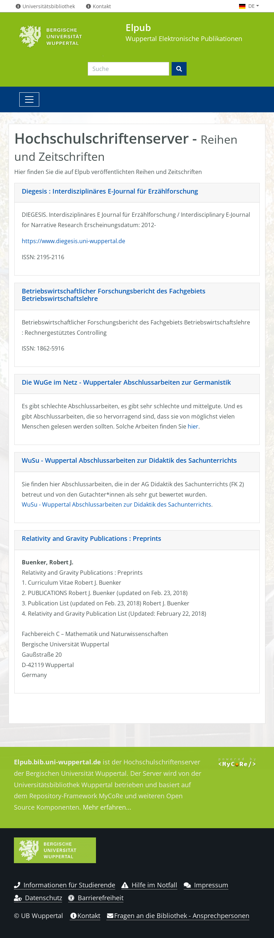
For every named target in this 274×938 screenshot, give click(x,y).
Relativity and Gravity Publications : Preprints (91, 538)
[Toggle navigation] (29, 99)
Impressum (206, 885)
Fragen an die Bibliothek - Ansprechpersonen (177, 915)
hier (193, 426)
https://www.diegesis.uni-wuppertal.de (73, 241)
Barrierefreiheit (95, 897)
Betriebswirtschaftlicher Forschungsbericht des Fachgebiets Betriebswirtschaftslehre (114, 295)
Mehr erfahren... (107, 807)
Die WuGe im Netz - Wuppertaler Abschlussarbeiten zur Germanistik (126, 382)
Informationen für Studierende (64, 885)
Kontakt (85, 915)
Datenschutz (38, 897)
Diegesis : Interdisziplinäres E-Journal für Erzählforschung (110, 191)
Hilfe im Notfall (149, 885)
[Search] (128, 69)
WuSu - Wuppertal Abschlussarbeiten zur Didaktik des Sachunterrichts (129, 460)
